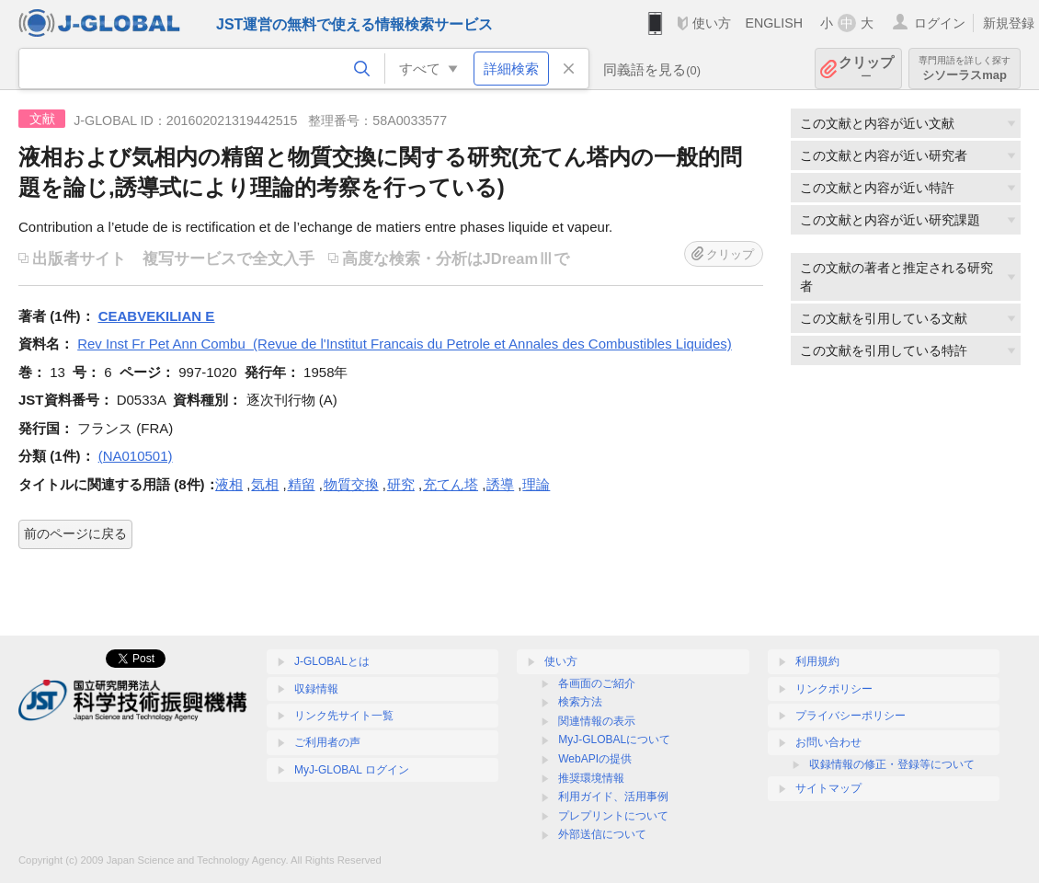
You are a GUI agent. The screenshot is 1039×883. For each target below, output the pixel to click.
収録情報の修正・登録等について (892, 764)
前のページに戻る (75, 533)
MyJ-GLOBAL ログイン (351, 769)
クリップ (866, 68)
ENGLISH (774, 23)
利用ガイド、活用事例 (613, 796)
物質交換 (351, 484)
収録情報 (316, 688)
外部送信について (602, 834)
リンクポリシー (834, 688)
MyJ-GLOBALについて (614, 739)
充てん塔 (450, 484)
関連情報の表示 (596, 721)
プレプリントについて (613, 815)
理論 (536, 484)
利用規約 (817, 661)
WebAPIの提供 (595, 758)
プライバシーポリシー (850, 715)
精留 (301, 484)
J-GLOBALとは (332, 661)
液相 (229, 484)
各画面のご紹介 (596, 683)
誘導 (500, 484)
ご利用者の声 (327, 742)
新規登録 (1008, 23)
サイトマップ (828, 788)
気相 (265, 484)
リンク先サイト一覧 (344, 715)
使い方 (711, 23)
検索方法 (580, 701)
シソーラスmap (964, 68)
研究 (401, 484)
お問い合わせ (828, 742)
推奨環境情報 (591, 778)
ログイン (939, 23)
